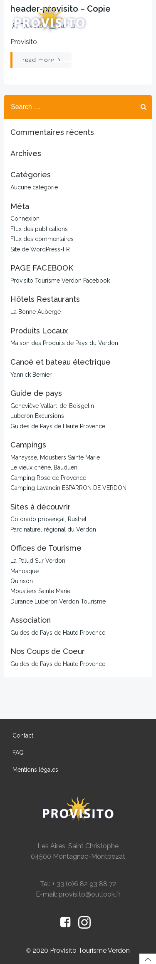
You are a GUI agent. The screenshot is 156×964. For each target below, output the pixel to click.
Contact (22, 735)
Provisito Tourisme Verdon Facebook (60, 280)
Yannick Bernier (31, 374)
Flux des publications (39, 229)
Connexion (25, 218)
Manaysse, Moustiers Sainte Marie (55, 457)
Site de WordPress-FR (40, 249)
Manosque (24, 571)
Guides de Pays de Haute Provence (57, 426)
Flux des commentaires (42, 239)
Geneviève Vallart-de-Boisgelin (52, 405)
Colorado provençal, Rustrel (48, 519)
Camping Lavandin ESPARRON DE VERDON (68, 487)
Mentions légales (35, 769)
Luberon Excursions (37, 415)
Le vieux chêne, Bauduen (43, 467)
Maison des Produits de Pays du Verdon (64, 343)
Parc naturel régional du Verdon (53, 529)
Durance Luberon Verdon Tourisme (58, 601)
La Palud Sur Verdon (37, 560)
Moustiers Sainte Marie (40, 591)
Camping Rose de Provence (48, 478)
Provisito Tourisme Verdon (90, 950)
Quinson (21, 581)
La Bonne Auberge (35, 311)
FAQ (18, 752)
